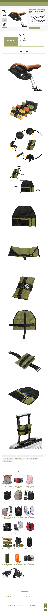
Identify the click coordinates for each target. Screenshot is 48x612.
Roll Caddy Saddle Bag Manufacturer (9, 456)
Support (27, 3)
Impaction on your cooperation (18, 598)
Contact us (25, 593)
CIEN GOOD (17, 593)
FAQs (23, 596)
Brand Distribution (36, 3)
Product (16, 595)
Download (16, 599)
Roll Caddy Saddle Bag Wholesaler (36, 456)
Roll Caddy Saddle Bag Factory (32, 458)
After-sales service (26, 595)
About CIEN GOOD (17, 596)
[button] (4, 27)
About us (17, 3)
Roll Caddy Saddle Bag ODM (8, 461)
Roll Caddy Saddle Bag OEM (20, 458)
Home (14, 3)
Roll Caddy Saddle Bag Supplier (23, 456)
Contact (30, 3)
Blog (24, 3)
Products (20, 3)
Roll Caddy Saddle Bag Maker (8, 458)
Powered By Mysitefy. (42, 610)
